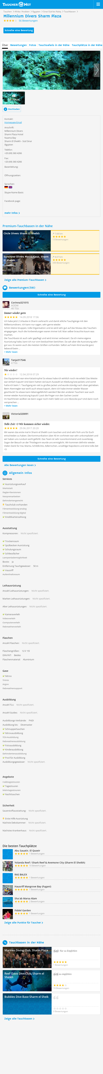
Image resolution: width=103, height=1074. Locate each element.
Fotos (32, 45)
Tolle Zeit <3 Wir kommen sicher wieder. (27, 424)
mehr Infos (11, 213)
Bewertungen (18, 45)
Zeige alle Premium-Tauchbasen (24, 280)
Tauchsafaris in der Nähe (54, 45)
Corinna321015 (20, 302)
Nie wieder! (10, 370)
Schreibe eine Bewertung (19, 30)
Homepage (10, 122)
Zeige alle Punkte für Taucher (22, 922)
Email (19, 122)
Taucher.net (17, 4)
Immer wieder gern (15, 313)
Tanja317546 (18, 360)
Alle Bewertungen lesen (19, 465)
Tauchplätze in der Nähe (87, 45)
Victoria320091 (19, 413)
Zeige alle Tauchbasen (18, 1019)
